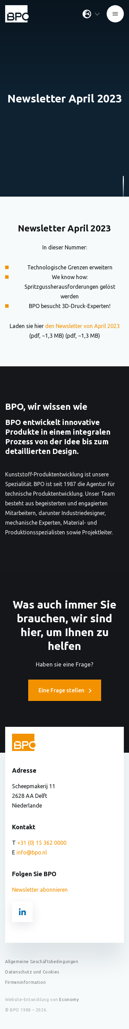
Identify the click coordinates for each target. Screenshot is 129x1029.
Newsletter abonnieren (40, 890)
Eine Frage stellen (65, 690)
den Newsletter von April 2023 (82, 326)
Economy (69, 999)
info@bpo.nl (32, 852)
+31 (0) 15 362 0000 (41, 843)
